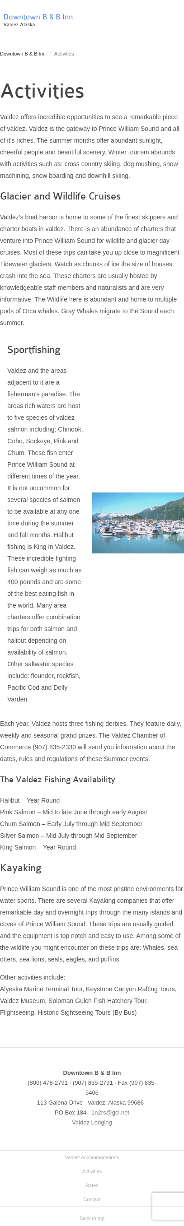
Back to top (92, 1218)
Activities (92, 1171)
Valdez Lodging (92, 1122)
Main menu (177, 25)
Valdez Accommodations (92, 1157)
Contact (92, 1199)
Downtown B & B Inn (23, 53)
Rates (92, 1185)
